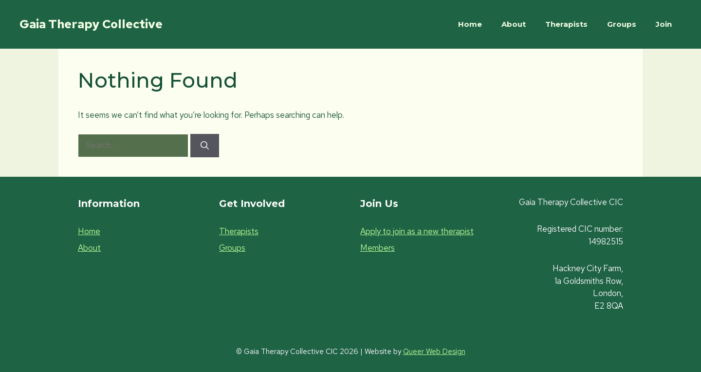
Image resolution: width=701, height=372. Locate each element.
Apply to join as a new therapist (417, 231)
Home (470, 24)
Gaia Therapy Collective (91, 24)
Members (377, 247)
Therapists (566, 24)
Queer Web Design (434, 351)
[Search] (204, 145)
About (513, 24)
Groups (621, 24)
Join (664, 24)
